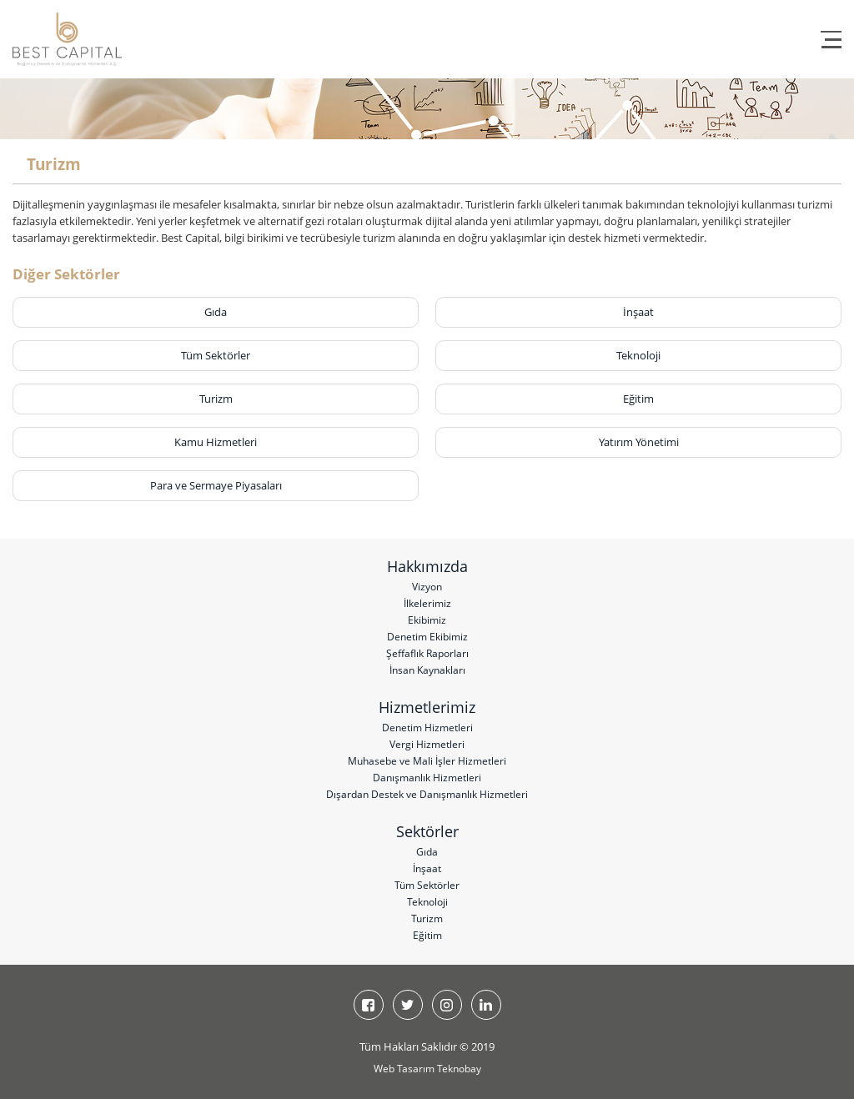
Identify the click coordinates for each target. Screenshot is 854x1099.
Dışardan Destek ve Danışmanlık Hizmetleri (427, 794)
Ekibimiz (427, 620)
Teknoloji (638, 355)
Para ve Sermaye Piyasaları (216, 485)
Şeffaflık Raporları (427, 653)
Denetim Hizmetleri (427, 727)
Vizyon (427, 587)
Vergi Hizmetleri (427, 744)
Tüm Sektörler (215, 355)
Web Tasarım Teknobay (427, 1069)
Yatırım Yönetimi (639, 441)
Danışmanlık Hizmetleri (427, 777)
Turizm (216, 398)
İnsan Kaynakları (427, 670)
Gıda (215, 311)
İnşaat (638, 311)
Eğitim (638, 398)
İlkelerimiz (427, 603)
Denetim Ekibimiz (427, 637)
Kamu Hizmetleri (215, 441)
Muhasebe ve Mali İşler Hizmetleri (427, 761)
